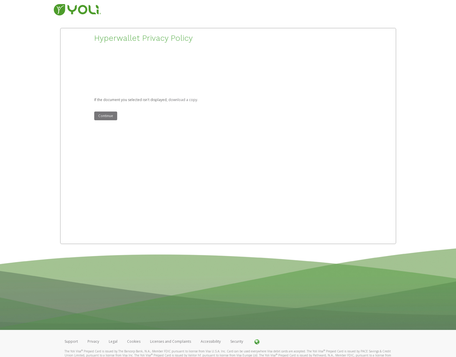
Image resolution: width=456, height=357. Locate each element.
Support (71, 341)
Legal (113, 341)
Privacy (93, 341)
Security (236, 341)
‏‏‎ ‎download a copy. (183, 99)
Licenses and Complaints (171, 341)
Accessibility (211, 341)
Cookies (133, 341)
